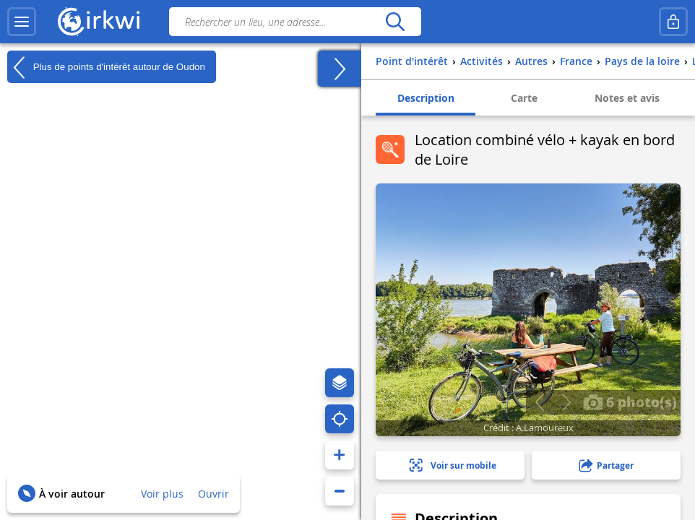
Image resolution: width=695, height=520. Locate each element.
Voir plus (162, 493)
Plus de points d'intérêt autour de (106, 67)
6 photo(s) (630, 401)
